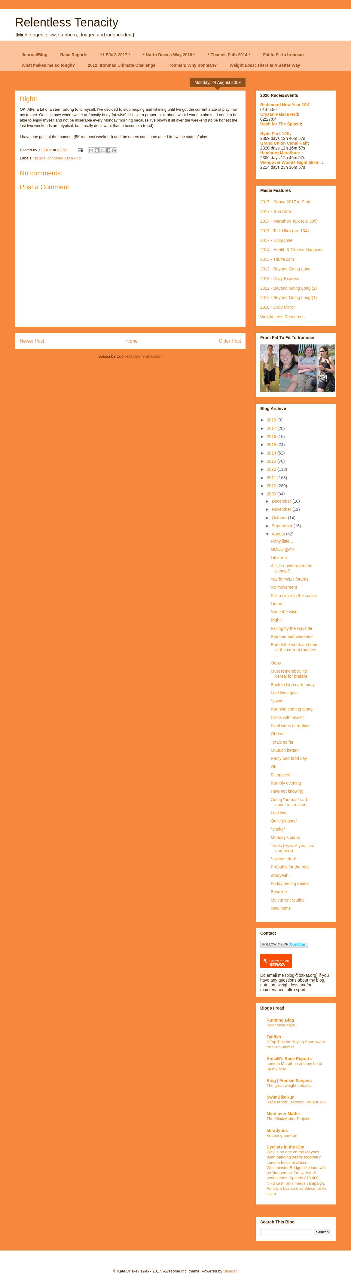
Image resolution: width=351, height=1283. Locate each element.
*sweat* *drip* (284, 858)
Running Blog (280, 1020)
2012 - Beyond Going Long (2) (288, 288)
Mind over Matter (283, 1113)
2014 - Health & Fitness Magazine (292, 249)
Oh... (275, 766)
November (282, 509)
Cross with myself (287, 717)
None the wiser (285, 611)
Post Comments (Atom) (142, 356)
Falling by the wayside (291, 628)
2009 (272, 494)
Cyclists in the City (285, 1147)
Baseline (279, 891)
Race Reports (73, 54)
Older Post (230, 341)
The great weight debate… (290, 1085)
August (279, 534)
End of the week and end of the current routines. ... (294, 649)
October (280, 517)
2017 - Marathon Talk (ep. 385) (289, 221)
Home (131, 341)
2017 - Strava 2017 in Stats (285, 201)
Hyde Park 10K (275, 133)
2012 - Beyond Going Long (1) (288, 297)
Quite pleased (284, 821)
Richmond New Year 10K (285, 104)
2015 (272, 444)
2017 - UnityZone (276, 240)
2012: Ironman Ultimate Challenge (121, 65)
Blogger (230, 1271)
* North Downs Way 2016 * (169, 54)
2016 (272, 436)
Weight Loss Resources (282, 316)
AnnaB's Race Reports (289, 1058)
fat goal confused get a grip (57, 158)
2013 (272, 461)
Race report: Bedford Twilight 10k (296, 1102)
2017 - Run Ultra (275, 211)
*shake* (278, 829)
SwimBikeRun (281, 1097)
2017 (272, 428)
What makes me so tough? (48, 65)
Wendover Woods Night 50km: (291, 162)
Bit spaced (280, 775)
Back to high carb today (293, 684)
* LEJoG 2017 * (115, 54)
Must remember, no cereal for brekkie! (290, 674)
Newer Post (32, 341)
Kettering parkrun (282, 1135)
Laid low (278, 812)
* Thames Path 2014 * (229, 54)
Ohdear (278, 733)
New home (281, 908)
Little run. (279, 557)
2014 (272, 453)
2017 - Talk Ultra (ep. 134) (284, 230)
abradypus (277, 1130)
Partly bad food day (289, 758)
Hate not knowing (287, 791)
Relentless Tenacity (66, 22)
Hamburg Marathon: (280, 152)
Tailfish (274, 1037)
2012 (272, 469)
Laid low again (284, 692)
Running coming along (292, 709)
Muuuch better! (285, 750)
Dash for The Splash (280, 124)
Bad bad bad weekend (292, 636)
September (282, 525)
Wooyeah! (280, 875)
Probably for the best (290, 867)
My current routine (288, 900)
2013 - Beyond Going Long (285, 269)
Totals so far (282, 742)
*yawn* (277, 701)
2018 (272, 420)
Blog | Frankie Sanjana (289, 1080)
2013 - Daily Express (279, 278)
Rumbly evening (286, 783)
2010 (272, 485)
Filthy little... (282, 541)
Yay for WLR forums (289, 579)
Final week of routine (290, 725)
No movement (284, 587)
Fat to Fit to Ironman (283, 54)
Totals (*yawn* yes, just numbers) (292, 848)
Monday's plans (285, 837)
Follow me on (279, 963)
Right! (276, 620)
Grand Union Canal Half (283, 143)
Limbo (276, 603)
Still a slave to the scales (294, 595)
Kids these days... (282, 1025)
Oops (276, 663)
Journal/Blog (34, 54)
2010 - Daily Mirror (277, 307)
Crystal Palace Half (279, 114)
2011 (272, 477)
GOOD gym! (282, 549)
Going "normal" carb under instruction (289, 802)
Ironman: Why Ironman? (192, 65)
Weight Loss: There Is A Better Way (265, 65)
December (282, 501)
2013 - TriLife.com (277, 259)
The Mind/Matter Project (288, 1118)
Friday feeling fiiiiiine (290, 883)
